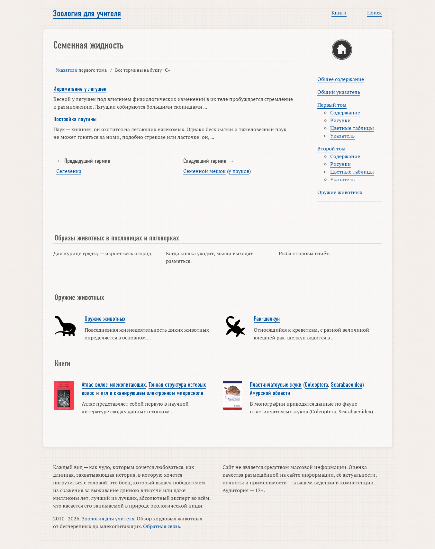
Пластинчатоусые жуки (276, 384)
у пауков (239, 171)
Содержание (345, 112)
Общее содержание (340, 79)
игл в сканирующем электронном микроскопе (152, 393)
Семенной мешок (204, 171)
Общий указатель (338, 91)
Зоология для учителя (87, 13)
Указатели (66, 70)
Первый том (332, 104)
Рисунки (340, 120)
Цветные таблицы (352, 127)
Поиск (374, 12)
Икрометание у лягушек (79, 89)
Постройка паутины (74, 119)
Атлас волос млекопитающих (114, 384)
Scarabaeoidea (346, 384)
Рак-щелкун (267, 318)
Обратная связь (161, 526)
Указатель (342, 135)
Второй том (331, 148)
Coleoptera (316, 384)
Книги (339, 12)
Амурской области (270, 393)
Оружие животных (339, 192)
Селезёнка (68, 171)
